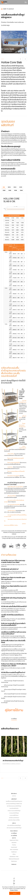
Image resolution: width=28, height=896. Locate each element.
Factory (14, 844)
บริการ (14, 823)
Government (14, 847)
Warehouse (14, 861)
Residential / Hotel (14, 856)
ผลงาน (14, 837)
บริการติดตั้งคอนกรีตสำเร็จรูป (14, 825)
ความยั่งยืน (14, 835)
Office (14, 854)
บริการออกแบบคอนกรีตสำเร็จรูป (14, 827)
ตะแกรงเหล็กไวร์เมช (14, 815)
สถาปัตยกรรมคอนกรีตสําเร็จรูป (14, 806)
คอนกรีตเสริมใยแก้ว (14, 808)
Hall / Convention (14, 849)
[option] (14, 42)
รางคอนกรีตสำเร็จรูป (14, 813)
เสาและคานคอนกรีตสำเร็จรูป (14, 810)
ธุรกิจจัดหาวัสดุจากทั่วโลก (14, 820)
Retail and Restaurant (14, 859)
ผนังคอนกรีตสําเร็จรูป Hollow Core (14, 803)
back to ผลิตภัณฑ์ (7, 9)
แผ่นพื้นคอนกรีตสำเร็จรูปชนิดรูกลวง (14, 801)
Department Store (14, 840)
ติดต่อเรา (14, 864)
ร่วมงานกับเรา (14, 830)
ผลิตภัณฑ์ (14, 799)
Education (14, 842)
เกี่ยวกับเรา (14, 793)
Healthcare (14, 851)
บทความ (14, 795)
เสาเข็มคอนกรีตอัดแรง (14, 817)
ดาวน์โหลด (14, 718)
